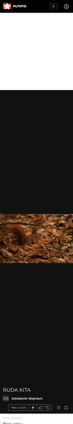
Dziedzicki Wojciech (27, 398)
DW (6, 398)
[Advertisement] (36, 51)
